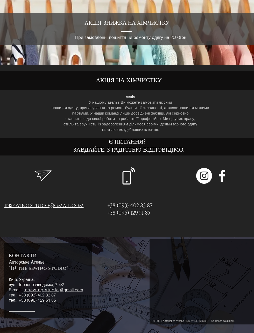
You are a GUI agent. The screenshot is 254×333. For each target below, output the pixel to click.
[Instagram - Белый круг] (204, 176)
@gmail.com (71, 289)
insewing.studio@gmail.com (44, 205)
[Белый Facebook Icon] (222, 176)
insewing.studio (41, 289)
